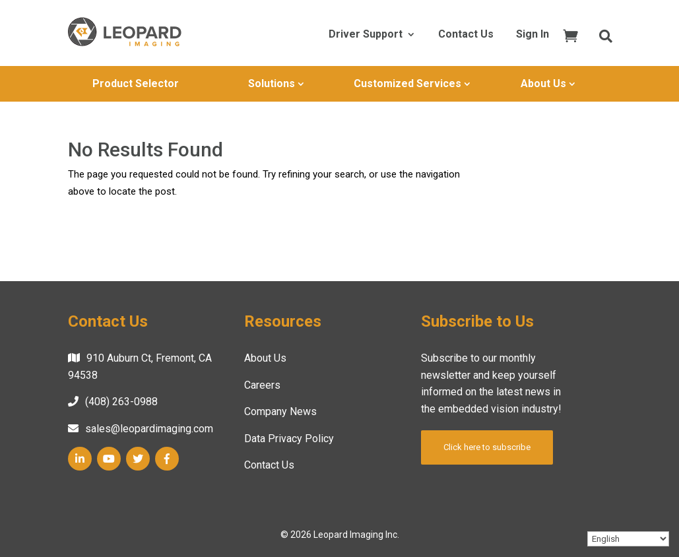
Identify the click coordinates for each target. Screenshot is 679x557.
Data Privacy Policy (289, 438)
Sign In (532, 35)
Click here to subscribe (487, 447)
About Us (543, 83)
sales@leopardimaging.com (149, 428)
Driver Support (366, 35)
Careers (262, 385)
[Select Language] (628, 538)
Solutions (271, 83)
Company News (280, 411)
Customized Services (407, 83)
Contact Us (466, 35)
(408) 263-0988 (121, 401)
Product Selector (135, 83)
